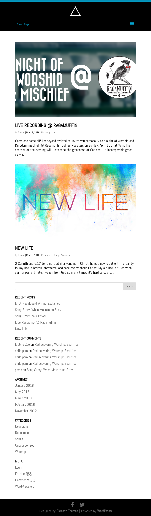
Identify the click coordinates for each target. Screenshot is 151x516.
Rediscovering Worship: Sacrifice (57, 344)
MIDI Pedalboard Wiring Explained (37, 303)
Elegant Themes (67, 511)
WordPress (104, 511)
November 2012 (26, 410)
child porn (21, 350)
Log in (19, 467)
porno (18, 369)
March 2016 (23, 398)
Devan (21, 132)
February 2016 (25, 404)
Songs (56, 255)
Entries (23, 473)
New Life (24, 248)
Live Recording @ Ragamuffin (46, 125)
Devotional (22, 426)
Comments (25, 480)
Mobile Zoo (22, 344)
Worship (65, 255)
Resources (46, 255)
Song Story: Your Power (30, 316)
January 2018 (24, 385)
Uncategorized (48, 132)
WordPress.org (24, 486)
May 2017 (22, 391)
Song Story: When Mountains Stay (38, 309)
